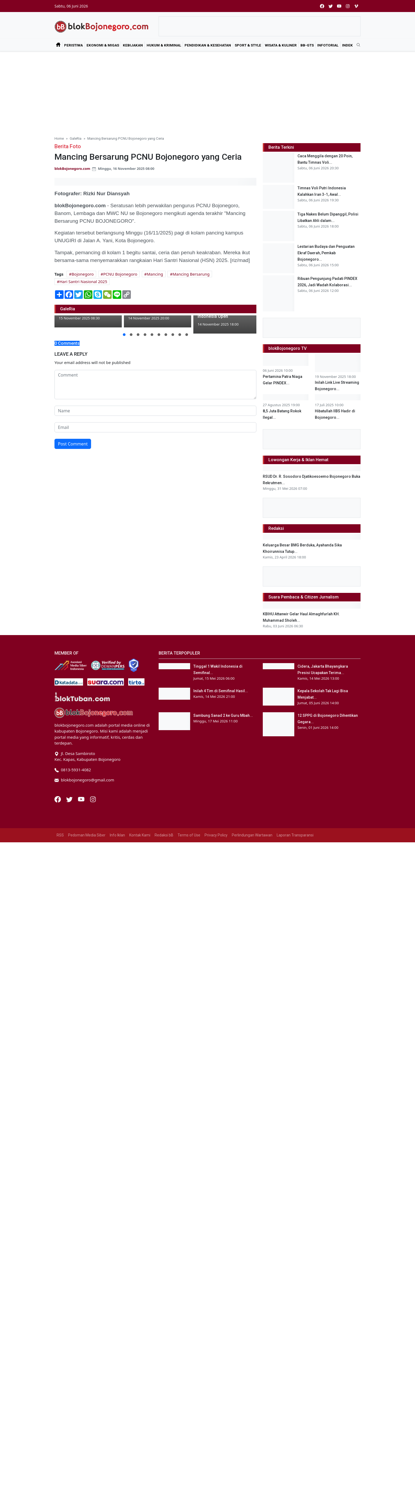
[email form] (155, 427)
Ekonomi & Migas (103, 45)
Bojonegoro (83, 274)
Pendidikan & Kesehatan (208, 45)
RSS (60, 1383)
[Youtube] (81, 1346)
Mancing (155, 274)
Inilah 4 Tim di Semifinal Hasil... (220, 1252)
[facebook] (322, 6)
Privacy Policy (216, 1383)
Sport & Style (248, 45)
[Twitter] (70, 1346)
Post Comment (73, 444)
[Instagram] (93, 1346)
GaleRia (75, 138)
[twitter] (330, 6)
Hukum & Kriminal (164, 45)
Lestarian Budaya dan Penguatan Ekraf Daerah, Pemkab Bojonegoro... (326, 252)
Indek (347, 45)
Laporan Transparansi (295, 1383)
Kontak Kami (139, 1383)
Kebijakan (133, 45)
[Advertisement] (207, 91)
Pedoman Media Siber (86, 1383)
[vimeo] (356, 6)
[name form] (155, 411)
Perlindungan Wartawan (252, 1383)
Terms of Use (189, 1383)
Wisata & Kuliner (281, 45)
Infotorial (327, 45)
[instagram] (347, 6)
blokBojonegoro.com (72, 168)
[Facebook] (58, 1346)
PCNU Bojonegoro (120, 274)
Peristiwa (73, 45)
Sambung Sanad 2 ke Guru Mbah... (223, 1277)
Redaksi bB (164, 1383)
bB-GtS (307, 45)
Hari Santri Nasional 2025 (83, 281)
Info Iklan (117, 1383)
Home (59, 138)
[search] (357, 45)
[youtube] (339, 6)
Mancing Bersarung (191, 274)
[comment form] (155, 384)
